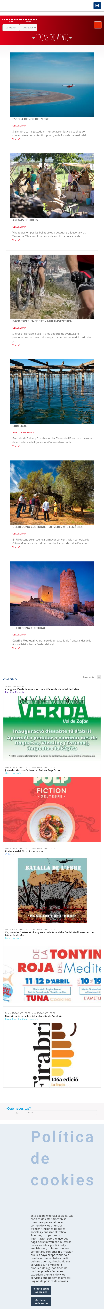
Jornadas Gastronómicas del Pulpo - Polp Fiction (33, 770)
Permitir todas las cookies (41, 1292)
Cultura (9, 854)
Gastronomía (13, 773)
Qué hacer (11, 22)
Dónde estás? (28, 22)
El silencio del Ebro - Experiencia (24, 851)
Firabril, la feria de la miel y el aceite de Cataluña (33, 1016)
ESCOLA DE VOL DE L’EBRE (30, 119)
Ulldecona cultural (29, 628)
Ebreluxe (19, 426)
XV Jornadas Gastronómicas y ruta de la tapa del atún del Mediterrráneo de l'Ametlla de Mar (49, 933)
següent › (99, 677)
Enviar (98, 25)
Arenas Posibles (25, 220)
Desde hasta (30, 767)
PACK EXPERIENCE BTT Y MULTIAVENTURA (42, 321)
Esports (19, 692)
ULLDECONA (19, 125)
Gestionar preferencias (41, 1304)
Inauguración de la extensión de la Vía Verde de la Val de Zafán (42, 689)
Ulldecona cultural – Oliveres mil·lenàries (47, 527)
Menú (97, 5)
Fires (8, 1019)
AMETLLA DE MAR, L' (23, 432)
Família (9, 692)
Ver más (16, 139)
